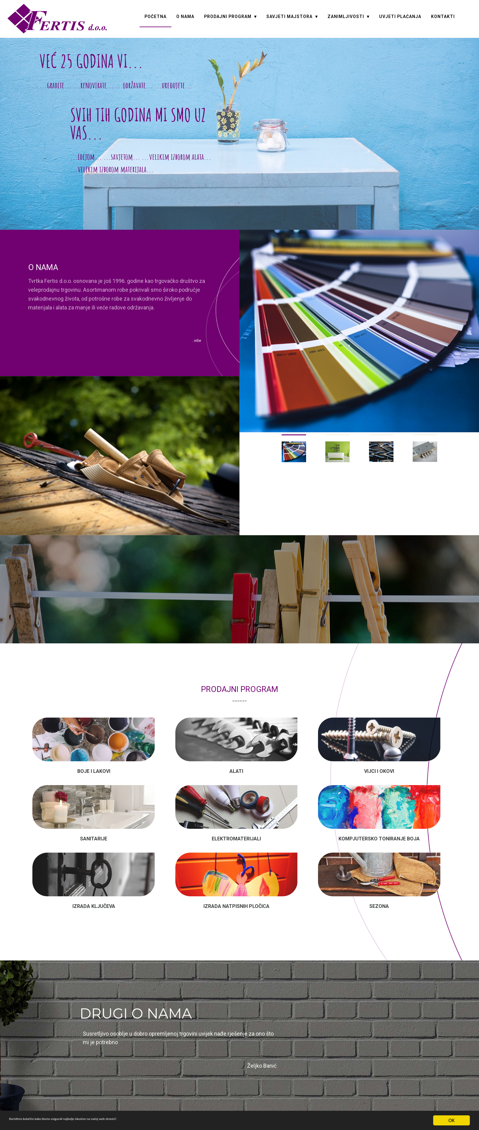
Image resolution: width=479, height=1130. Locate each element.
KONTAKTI (443, 16)
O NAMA (185, 16)
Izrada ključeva (93, 898)
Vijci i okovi (379, 770)
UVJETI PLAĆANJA (400, 16)
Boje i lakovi (93, 770)
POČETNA (155, 16)
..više (192, 341)
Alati (236, 770)
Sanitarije (93, 834)
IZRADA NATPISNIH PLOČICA (236, 898)
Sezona (379, 898)
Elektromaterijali (236, 834)
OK (451, 1120)
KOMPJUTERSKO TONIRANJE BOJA (379, 834)
